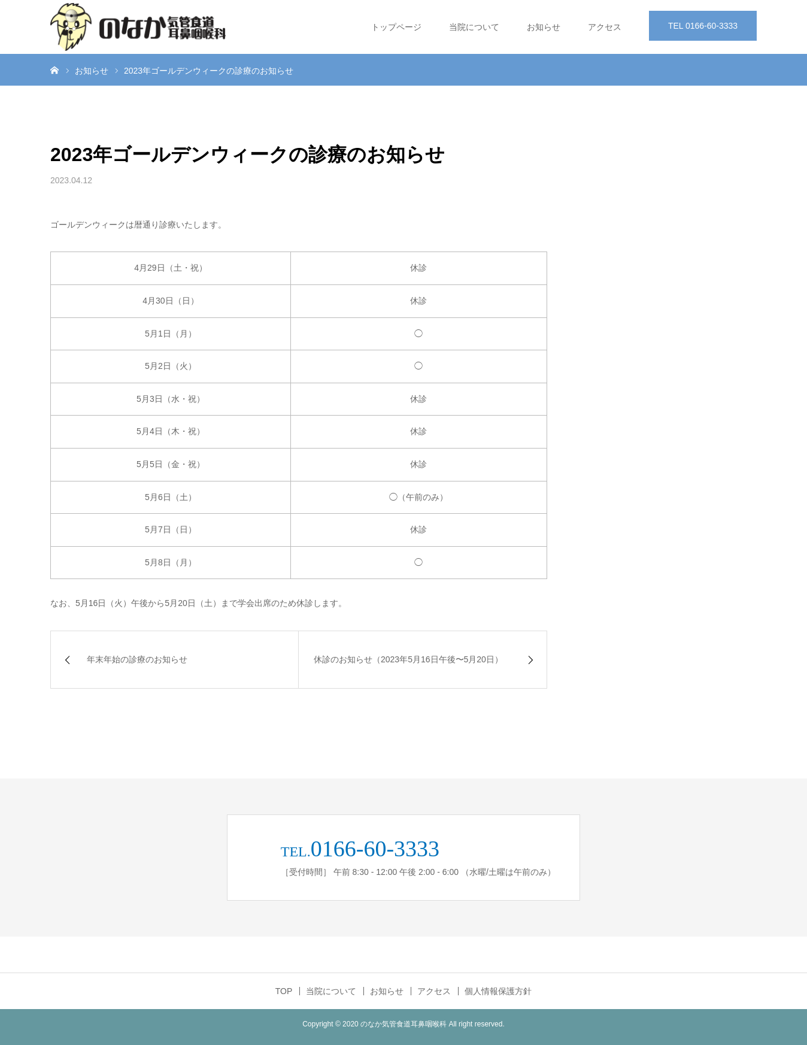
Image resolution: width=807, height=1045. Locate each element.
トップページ (396, 27)
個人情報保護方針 (498, 991)
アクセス (604, 27)
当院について (474, 27)
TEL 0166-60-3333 (703, 26)
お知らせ (543, 27)
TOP (284, 991)
